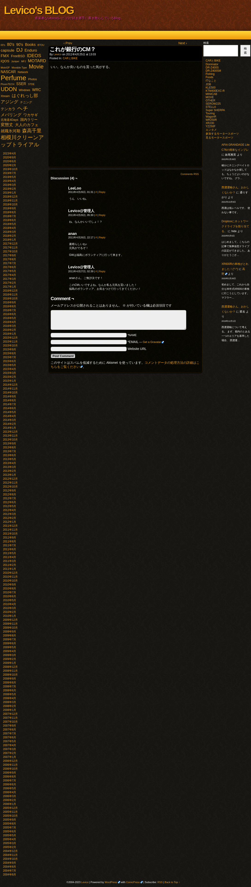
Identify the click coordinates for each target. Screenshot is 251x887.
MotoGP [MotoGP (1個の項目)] (5, 67)
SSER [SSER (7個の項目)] (21, 84)
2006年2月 (9, 800)
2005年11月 (10, 811)
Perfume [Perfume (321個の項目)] (13, 78)
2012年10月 (10, 486)
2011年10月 (10, 533)
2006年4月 (9, 792)
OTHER (210, 100)
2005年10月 (10, 815)
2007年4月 (9, 745)
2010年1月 (9, 616)
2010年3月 (9, 608)
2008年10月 (10, 674)
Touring (210, 113)
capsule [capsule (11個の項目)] (7, 50)
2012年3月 (9, 514)
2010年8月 (9, 588)
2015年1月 (9, 380)
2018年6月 (9, 220)
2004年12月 (10, 851)
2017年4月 (9, 275)
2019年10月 (10, 169)
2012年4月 (9, 510)
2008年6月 (9, 690)
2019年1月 (9, 192)
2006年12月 (10, 761)
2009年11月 (10, 623)
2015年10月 (10, 345)
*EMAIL (146, 342)
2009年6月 (9, 643)
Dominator (212, 64)
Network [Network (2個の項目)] (23, 72)
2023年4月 (9, 153)
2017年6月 (9, 267)
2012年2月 (9, 518)
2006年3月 (9, 796)
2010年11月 (10, 576)
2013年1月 (9, 474)
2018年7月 (9, 216)
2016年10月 (10, 298)
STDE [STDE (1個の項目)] (31, 84)
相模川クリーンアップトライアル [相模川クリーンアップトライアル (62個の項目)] (22, 141)
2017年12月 (10, 243)
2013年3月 (9, 467)
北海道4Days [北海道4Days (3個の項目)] (9, 119)
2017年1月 (9, 286)
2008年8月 (9, 682)
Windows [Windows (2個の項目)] (24, 90)
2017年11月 (10, 247)
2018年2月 (9, 235)
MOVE (210, 97)
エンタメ (211, 129)
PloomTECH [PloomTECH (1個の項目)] (7, 84)
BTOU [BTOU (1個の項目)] (41, 45)
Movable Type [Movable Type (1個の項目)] (19, 67)
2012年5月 (9, 506)
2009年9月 (9, 631)
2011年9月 (9, 537)
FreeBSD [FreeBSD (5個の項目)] (18, 56)
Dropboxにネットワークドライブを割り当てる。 (235, 226)
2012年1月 (9, 521)
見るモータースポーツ (219, 137)
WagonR (211, 116)
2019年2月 (9, 188)
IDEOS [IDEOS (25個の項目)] (34, 55)
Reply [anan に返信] (102, 237)
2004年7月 (9, 870)
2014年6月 (9, 408)
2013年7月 (9, 451)
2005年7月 (9, 827)
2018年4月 (9, 228)
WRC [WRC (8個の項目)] (36, 90)
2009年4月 (9, 651)
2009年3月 (9, 655)
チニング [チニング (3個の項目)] (26, 102)
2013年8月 (9, 447)
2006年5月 (9, 788)
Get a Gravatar (152, 342)
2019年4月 (9, 181)
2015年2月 (9, 376)
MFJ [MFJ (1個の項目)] (23, 61)
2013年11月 (10, 435)
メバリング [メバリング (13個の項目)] (11, 114)
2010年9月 (9, 584)
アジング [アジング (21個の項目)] (9, 101)
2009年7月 (9, 639)
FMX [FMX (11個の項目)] (5, 55)
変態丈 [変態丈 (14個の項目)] (7, 124)
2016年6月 (9, 314)
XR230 (210, 123)
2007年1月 (9, 757)
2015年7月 (9, 357)
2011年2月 (9, 565)
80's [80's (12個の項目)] (11, 44)
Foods (209, 77)
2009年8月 (9, 635)
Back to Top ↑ (172, 882)
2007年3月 (9, 749)
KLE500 (211, 87)
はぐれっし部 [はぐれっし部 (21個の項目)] (25, 95)
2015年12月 (10, 337)
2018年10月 (10, 204)
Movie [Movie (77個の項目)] (36, 66)
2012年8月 (9, 494)
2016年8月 (9, 306)
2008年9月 (9, 678)
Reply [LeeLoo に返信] (102, 192)
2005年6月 (9, 831)
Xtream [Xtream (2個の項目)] (5, 96)
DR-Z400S (212, 67)
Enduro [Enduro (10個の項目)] (30, 50)
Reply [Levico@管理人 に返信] (102, 215)
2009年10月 (10, 627)
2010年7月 (9, 592)
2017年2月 (9, 282)
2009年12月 (10, 619)
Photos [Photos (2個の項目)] (32, 79)
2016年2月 (9, 329)
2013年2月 (9, 471)
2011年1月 (9, 569)
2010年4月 (9, 604)
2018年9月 (9, 208)
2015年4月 (9, 369)
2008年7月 (9, 686)
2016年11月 (10, 294)
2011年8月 (9, 541)
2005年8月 (9, 823)
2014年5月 (9, 412)
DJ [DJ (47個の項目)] (19, 50)
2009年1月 (9, 663)
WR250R (211, 119)
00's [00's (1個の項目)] (3, 45)
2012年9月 (9, 490)
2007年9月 (9, 725)
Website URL (137, 349)
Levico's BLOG (39, 10)
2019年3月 (9, 184)
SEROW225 (213, 103)
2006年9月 (9, 772)
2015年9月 (9, 349)
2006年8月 (9, 776)
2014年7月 (9, 404)
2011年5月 (9, 553)
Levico (57, 54)
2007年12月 (10, 714)
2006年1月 (9, 804)
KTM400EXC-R (215, 90)
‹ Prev (68, 43)
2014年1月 (9, 427)
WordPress (111, 882)
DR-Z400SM (213, 70)
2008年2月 (9, 706)
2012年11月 (10, 482)
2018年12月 (10, 196)
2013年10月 (10, 439)
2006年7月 (9, 780)
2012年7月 (9, 498)
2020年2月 (9, 165)
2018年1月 (9, 239)
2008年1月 (9, 710)
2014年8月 (9, 400)
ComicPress (133, 882)
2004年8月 (9, 866)
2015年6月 (9, 361)
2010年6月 (9, 596)
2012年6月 (9, 502)
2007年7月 (9, 733)
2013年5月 (9, 459)
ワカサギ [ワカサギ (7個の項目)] (30, 115)
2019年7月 (9, 173)
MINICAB (211, 94)
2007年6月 (9, 737)
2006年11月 (10, 764)
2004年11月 (10, 855)
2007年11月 (10, 717)
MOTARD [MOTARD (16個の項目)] (37, 60)
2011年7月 (9, 545)
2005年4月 (9, 839)
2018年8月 (9, 212)
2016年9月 (9, 302)
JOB (208, 84)
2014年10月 (10, 392)
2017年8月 (9, 259)
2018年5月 (9, 224)
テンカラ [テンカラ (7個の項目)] (8, 109)
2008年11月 (10, 670)
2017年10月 (10, 251)
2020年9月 (9, 157)
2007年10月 (10, 721)
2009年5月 (9, 647)
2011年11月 (10, 529)
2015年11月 (10, 341)
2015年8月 (9, 353)
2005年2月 (9, 847)
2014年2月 (9, 424)
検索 (206, 42)
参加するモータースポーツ (222, 133)
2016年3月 (9, 326)
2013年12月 (10, 431)
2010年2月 (9, 612)
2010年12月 (10, 572)
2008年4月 (9, 698)
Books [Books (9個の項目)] (30, 44)
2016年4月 (9, 322)
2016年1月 (9, 333)
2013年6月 (9, 455)
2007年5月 (9, 741)
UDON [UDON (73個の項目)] (9, 89)
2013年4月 (9, 463)
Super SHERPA (215, 110)
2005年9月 (9, 819)
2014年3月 (9, 420)
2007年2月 (9, 753)
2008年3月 (9, 702)
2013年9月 (9, 443)
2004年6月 (9, 874)
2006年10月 (10, 768)
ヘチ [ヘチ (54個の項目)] (22, 108)
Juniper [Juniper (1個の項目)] (15, 61)
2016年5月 (9, 318)
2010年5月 (9, 600)
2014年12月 (10, 384)
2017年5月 (9, 271)
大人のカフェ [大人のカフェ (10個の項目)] (26, 125)
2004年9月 (9, 862)
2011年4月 (9, 557)
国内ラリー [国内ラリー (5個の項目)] (29, 119)
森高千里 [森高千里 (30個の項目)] (31, 130)
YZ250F (211, 126)
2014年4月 (9, 416)
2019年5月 (9, 177)
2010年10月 (10, 580)
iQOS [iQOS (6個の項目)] (5, 61)
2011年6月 (9, 549)
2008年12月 (10, 666)
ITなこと (211, 80)
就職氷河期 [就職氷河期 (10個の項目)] (10, 131)
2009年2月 (9, 659)
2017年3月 (9, 279)
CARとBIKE (70, 58)
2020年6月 (9, 161)
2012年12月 (10, 478)
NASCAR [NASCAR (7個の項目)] (8, 72)
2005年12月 (10, 808)
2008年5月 (9, 694)
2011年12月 (10, 525)
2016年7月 (9, 310)
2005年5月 (9, 835)
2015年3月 (9, 373)
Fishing (210, 74)
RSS (160, 882)
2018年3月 (9, 232)
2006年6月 (9, 784)
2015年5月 (9, 365)
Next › (182, 43)
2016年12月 (10, 290)
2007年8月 (9, 729)
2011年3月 (9, 561)
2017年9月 (9, 255)
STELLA (211, 107)
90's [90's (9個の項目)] (19, 44)
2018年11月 (10, 200)
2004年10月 (10, 858)
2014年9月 (9, 396)
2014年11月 (10, 388)
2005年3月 (9, 843)
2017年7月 (9, 263)
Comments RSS (190, 174)
